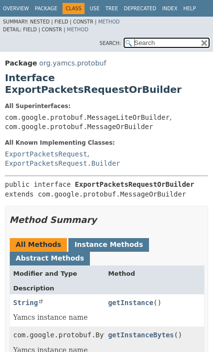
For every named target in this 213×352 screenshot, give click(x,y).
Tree (112, 8)
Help (189, 8)
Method (109, 21)
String (25, 303)
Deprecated (140, 8)
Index (169, 8)
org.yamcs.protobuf (72, 63)
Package (46, 8)
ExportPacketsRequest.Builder (62, 163)
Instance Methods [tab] (108, 244)
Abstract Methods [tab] (50, 258)
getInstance (130, 303)
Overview (16, 8)
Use (95, 8)
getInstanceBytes (141, 335)
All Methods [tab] (38, 244)
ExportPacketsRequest (46, 154)
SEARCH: (110, 43)
